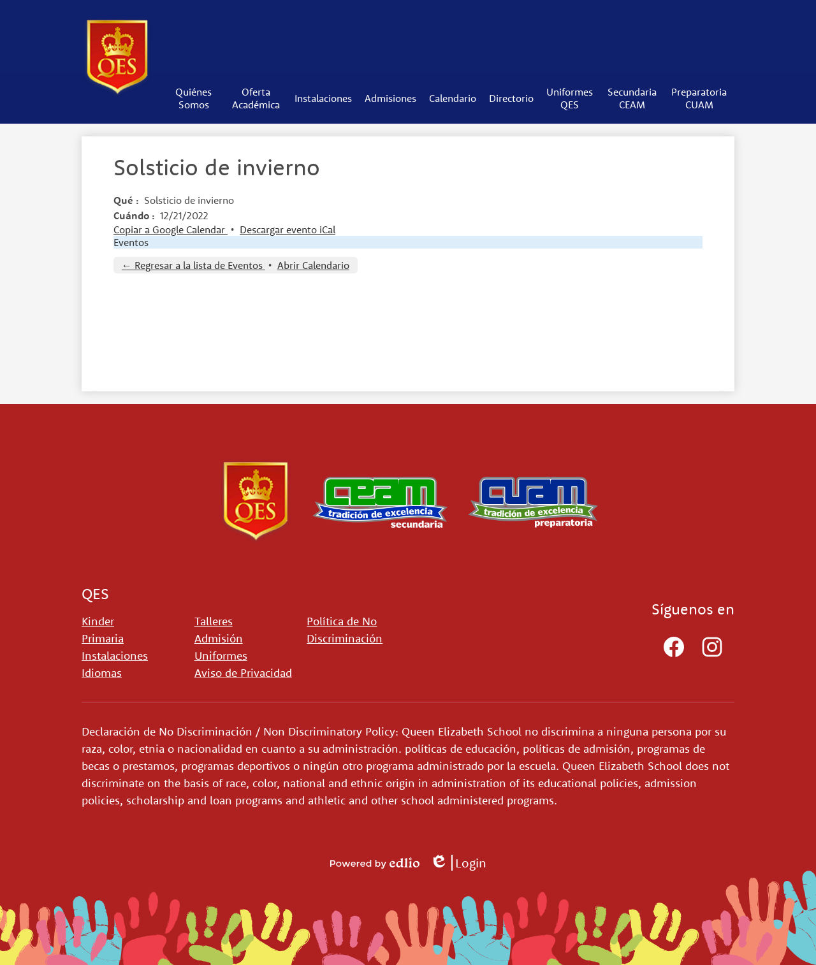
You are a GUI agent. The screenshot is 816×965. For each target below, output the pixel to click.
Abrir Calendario (313, 265)
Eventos (131, 242)
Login (458, 863)
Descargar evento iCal (287, 229)
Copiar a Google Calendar (170, 229)
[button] (193, 98)
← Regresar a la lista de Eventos (193, 265)
